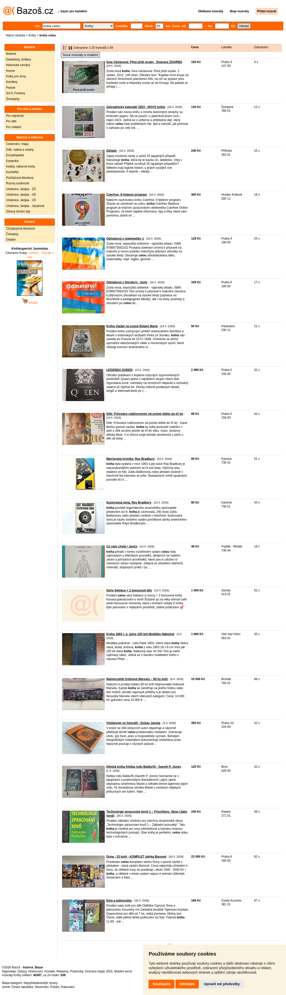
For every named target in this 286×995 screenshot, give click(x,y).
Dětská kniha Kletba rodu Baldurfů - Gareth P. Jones (143, 766)
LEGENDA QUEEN (119, 370)
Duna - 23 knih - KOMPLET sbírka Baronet (136, 856)
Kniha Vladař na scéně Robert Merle (132, 326)
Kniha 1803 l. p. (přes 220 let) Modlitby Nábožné (140, 634)
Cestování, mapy (17, 144)
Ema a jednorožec (119, 900)
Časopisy (12, 234)
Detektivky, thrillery (18, 59)
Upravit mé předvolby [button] (222, 984)
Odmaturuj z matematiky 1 (125, 238)
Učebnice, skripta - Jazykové (25, 206)
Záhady (111, 150)
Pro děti (11, 121)
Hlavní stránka (15, 35)
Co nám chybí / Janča (121, 546)
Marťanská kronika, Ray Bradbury (130, 459)
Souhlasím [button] (161, 984)
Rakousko (67, 987)
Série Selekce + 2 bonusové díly (129, 590)
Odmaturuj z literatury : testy (126, 282)
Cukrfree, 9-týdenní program (126, 194)
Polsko (54, 987)
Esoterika (12, 161)
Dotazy (21, 971)
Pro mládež (13, 127)
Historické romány (18, 65)
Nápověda (9, 971)
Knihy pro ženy (16, 76)
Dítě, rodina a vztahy (20, 149)
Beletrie (11, 54)
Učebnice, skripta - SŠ (21, 194)
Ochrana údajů (95, 971)
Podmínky (76, 971)
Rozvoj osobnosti (17, 183)
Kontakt (49, 971)
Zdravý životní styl (18, 211)
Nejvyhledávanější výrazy (41, 983)
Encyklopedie (15, 155)
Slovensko (42, 987)
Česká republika (22, 987)
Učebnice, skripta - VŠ (21, 200)
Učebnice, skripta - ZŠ (21, 189)
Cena (194, 47)
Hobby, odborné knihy (20, 166)
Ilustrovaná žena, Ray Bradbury (128, 502)
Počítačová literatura (19, 178)
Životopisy (13, 99)
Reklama (62, 971)
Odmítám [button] (187, 984)
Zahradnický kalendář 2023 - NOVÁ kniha (135, 107)
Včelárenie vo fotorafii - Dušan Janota (133, 723)
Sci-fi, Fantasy (15, 93)
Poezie (10, 87)
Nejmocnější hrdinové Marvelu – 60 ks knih (137, 679)
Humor (10, 71)
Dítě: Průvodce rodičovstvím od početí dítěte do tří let (144, 414)
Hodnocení (35, 971)
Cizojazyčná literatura (20, 228)
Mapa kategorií (12, 983)
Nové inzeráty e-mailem (80, 55)
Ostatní (11, 239)
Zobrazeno (261, 47)
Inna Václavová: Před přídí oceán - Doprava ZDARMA (144, 62)
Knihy (32, 35)
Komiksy (11, 82)
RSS (109, 971)
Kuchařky (12, 172)
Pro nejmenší (15, 116)
